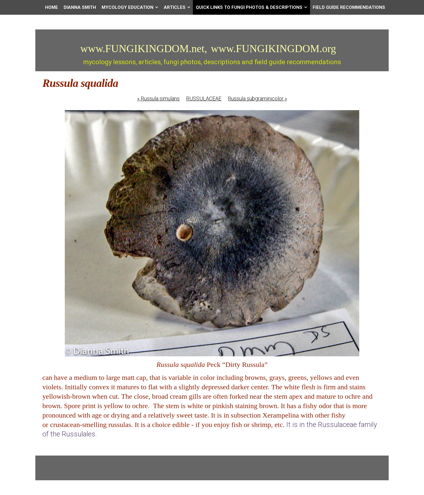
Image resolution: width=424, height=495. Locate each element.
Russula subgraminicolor (257, 98)
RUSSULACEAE (203, 98)
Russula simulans (158, 98)
